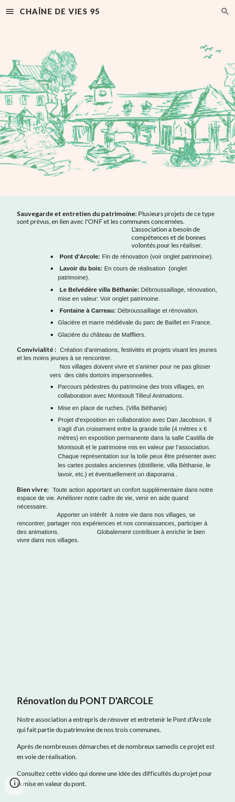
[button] (10, 11)
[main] (117, 380)
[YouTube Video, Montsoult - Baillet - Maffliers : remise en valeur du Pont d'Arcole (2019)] (117, 622)
